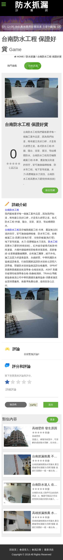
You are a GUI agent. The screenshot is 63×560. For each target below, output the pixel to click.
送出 (50, 404)
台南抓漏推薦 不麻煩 (44, 457)
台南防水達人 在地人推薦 (44, 485)
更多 (52, 419)
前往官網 (50, 190)
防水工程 (52, 241)
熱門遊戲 (12, 65)
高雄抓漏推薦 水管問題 (44, 513)
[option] (31, 98)
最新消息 (49, 549)
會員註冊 (36, 549)
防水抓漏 (33, 65)
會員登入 (24, 549)
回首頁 (12, 549)
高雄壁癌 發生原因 (44, 428)
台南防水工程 (12, 209)
